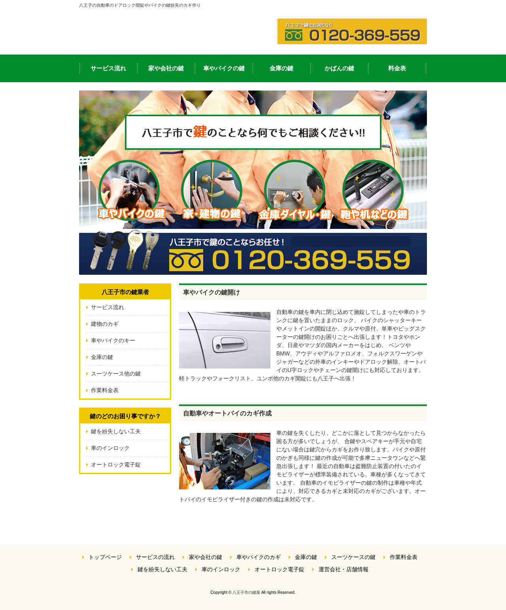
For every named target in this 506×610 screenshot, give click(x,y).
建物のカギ (105, 324)
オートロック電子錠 (116, 464)
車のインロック (110, 448)
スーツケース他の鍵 (116, 373)
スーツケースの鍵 (353, 557)
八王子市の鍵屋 (246, 592)
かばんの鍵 (339, 68)
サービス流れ (108, 68)
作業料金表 (105, 390)
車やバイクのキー (113, 340)
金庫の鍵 (281, 68)
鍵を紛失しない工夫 (116, 431)
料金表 (397, 68)
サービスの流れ (155, 557)
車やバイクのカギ (258, 557)
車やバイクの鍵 (224, 68)
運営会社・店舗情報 (343, 569)
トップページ (105, 557)
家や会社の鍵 (166, 68)
